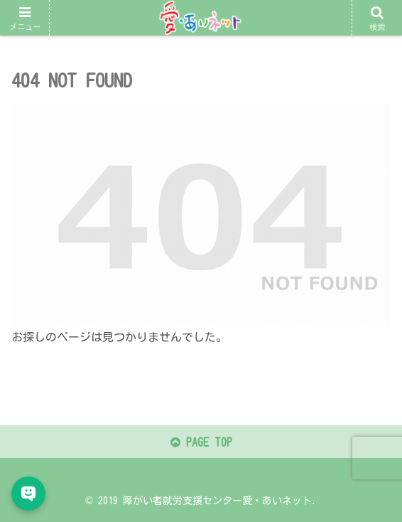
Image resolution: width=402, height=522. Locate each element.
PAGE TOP (201, 442)
